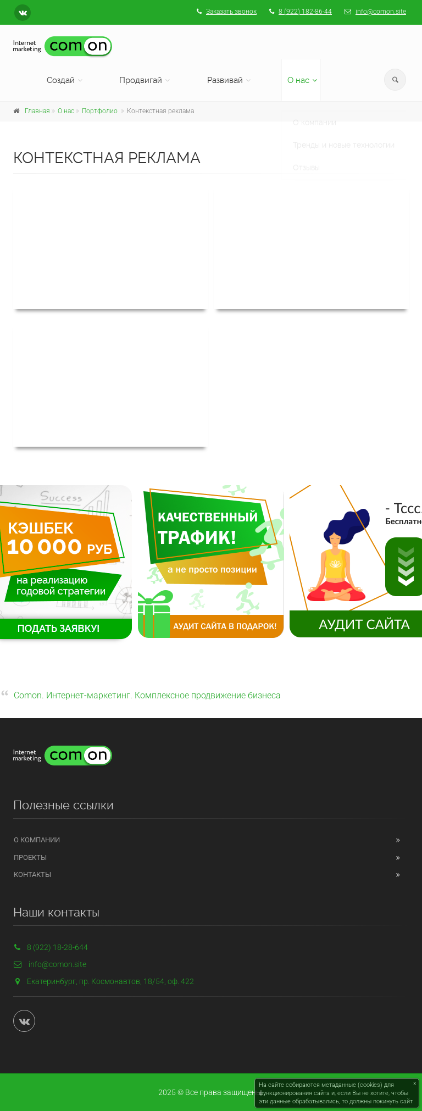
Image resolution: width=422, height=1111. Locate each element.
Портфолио (100, 111)
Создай (61, 80)
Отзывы (306, 157)
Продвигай (140, 80)
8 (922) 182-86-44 (305, 11)
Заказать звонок (231, 11)
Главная (37, 111)
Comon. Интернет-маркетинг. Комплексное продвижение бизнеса (147, 695)
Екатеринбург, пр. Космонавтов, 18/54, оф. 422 (110, 981)
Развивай (225, 80)
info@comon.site (381, 11)
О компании (314, 112)
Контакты (32, 874)
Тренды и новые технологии (344, 135)
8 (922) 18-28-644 (50, 947)
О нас (298, 80)
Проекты (30, 857)
